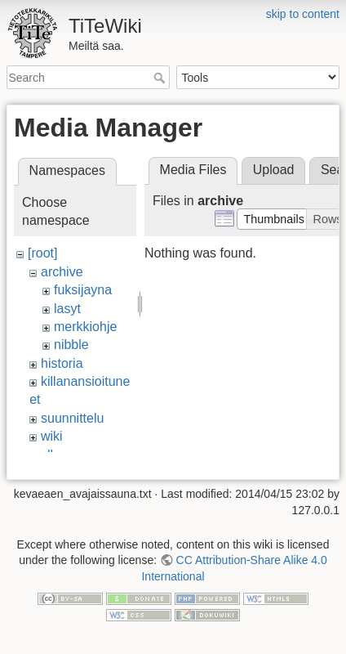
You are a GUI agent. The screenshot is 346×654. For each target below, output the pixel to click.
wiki (52, 436)
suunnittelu (72, 418)
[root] (42, 253)
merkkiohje (85, 327)
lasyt (67, 309)
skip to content (302, 13)
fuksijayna (83, 290)
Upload (274, 170)
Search (161, 77)
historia (62, 363)
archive (62, 272)
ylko (52, 455)
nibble (71, 345)
